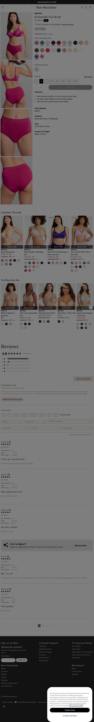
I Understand (70, 710)
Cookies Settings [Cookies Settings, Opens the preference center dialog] (70, 715)
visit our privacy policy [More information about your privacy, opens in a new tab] (76, 705)
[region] (69, 704)
